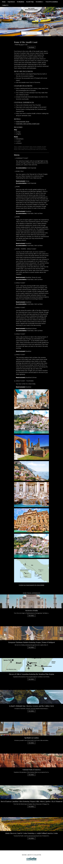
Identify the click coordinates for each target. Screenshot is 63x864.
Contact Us (5, 5)
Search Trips (30, 2)
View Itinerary (31, 47)
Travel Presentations (52, 2)
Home (4, 2)
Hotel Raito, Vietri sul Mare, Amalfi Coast (27, 123)
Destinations (20, 2)
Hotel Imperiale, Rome (22, 121)
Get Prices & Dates (31, 33)
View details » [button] (31, 615)
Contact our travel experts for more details (31, 585)
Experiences (11, 2)
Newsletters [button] (39, 2)
